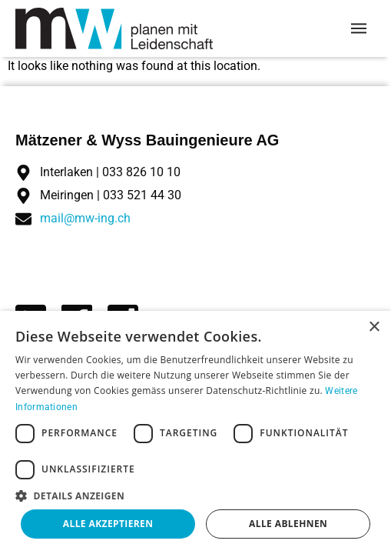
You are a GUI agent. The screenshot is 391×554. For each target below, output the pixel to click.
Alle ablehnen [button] (288, 523)
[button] (195, 495)
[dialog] (195, 432)
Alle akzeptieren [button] (108, 523)
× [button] (373, 327)
